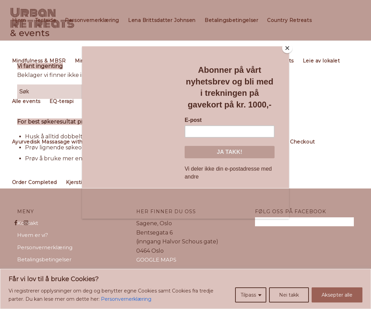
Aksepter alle (337, 295)
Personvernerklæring (126, 299)
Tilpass (248, 295)
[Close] (287, 48)
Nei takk (289, 295)
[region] (185, 289)
